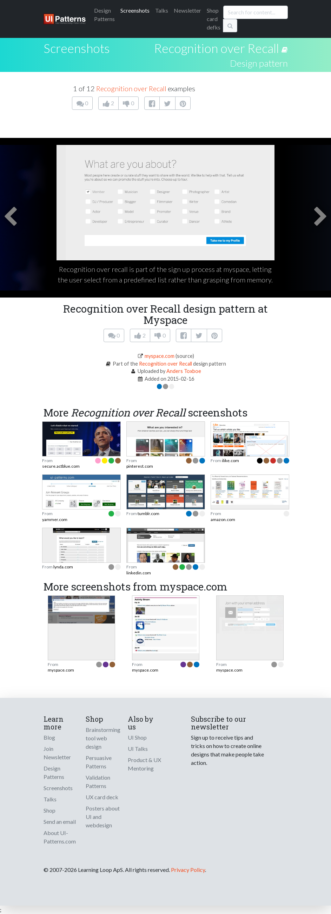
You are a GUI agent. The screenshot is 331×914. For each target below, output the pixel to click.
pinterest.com (139, 466)
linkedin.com (138, 572)
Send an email (60, 821)
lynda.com (63, 566)
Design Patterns (54, 772)
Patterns (104, 14)
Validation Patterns (98, 781)
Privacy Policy (188, 869)
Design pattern (259, 63)
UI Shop (137, 737)
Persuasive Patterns (99, 761)
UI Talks (138, 748)
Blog (49, 737)
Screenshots (135, 10)
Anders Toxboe (183, 371)
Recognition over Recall (216, 48)
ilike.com (230, 460)
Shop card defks (213, 19)
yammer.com (54, 519)
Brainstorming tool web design (103, 738)
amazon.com (223, 519)
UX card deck (102, 797)
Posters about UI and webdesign (103, 816)
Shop (49, 810)
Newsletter (187, 10)
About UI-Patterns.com (60, 837)
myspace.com (159, 356)
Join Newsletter (57, 752)
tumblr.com (148, 513)
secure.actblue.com (61, 466)
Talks (161, 10)
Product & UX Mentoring (144, 764)
